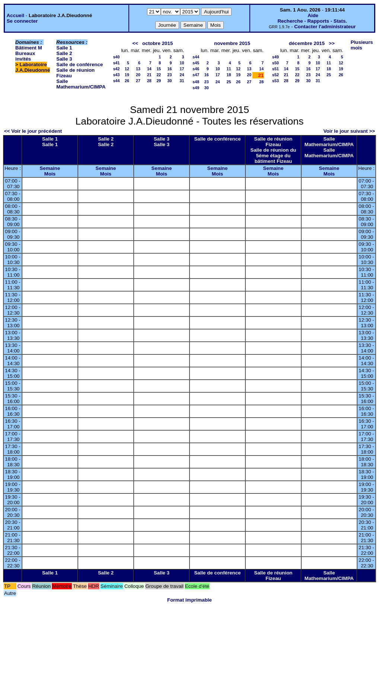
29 (158, 80)
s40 (116, 57)
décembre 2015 (307, 43)
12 (127, 69)
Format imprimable (189, 600)
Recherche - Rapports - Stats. (312, 21)
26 (127, 80)
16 (170, 69)
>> (332, 43)
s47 (195, 75)
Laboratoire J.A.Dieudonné (32, 67)
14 (149, 69)
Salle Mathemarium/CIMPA (80, 84)
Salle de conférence (79, 64)
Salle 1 (64, 48)
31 (181, 80)
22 (158, 75)
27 (138, 80)
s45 (195, 63)
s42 (116, 69)
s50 (275, 63)
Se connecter (22, 21)
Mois (49, 174)
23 (170, 75)
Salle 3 (64, 59)
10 (181, 63)
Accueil (15, 15)
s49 (195, 88)
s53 (275, 80)
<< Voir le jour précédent (33, 131)
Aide (313, 15)
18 (229, 75)
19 (127, 75)
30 (170, 80)
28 (149, 80)
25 (229, 82)
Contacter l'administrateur (325, 26)
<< (135, 43)
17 (181, 69)
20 (138, 75)
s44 (116, 80)
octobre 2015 (157, 43)
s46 (195, 69)
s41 (116, 63)
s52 (275, 75)
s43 (116, 75)
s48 (195, 82)
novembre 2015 (232, 43)
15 (158, 69)
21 (149, 75)
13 (138, 69)
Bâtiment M (28, 48)
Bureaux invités (25, 56)
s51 (275, 69)
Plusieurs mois (362, 45)
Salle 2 (64, 53)
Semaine (50, 168)
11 (229, 69)
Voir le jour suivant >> (349, 131)
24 (181, 75)
